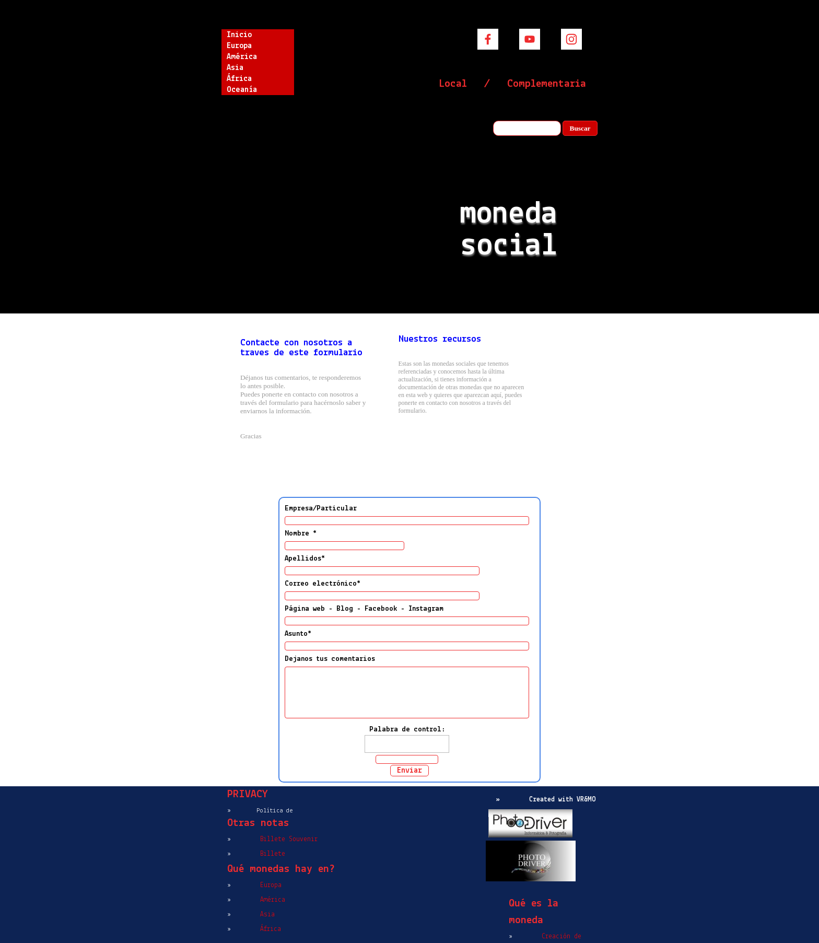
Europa (239, 46)
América (242, 57)
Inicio (239, 35)
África (239, 79)
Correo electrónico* (322, 584)
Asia (235, 68)
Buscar (580, 128)
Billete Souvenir (289, 839)
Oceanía (242, 90)
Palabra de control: (407, 730)
